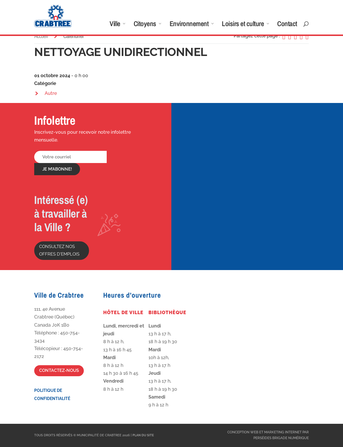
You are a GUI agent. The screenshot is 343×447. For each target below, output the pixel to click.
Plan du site (143, 435)
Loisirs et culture (243, 24)
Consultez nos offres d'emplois (59, 250)
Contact (287, 24)
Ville (115, 24)
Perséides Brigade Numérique (281, 438)
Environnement (189, 24)
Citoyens (145, 24)
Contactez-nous (59, 370)
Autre (51, 93)
